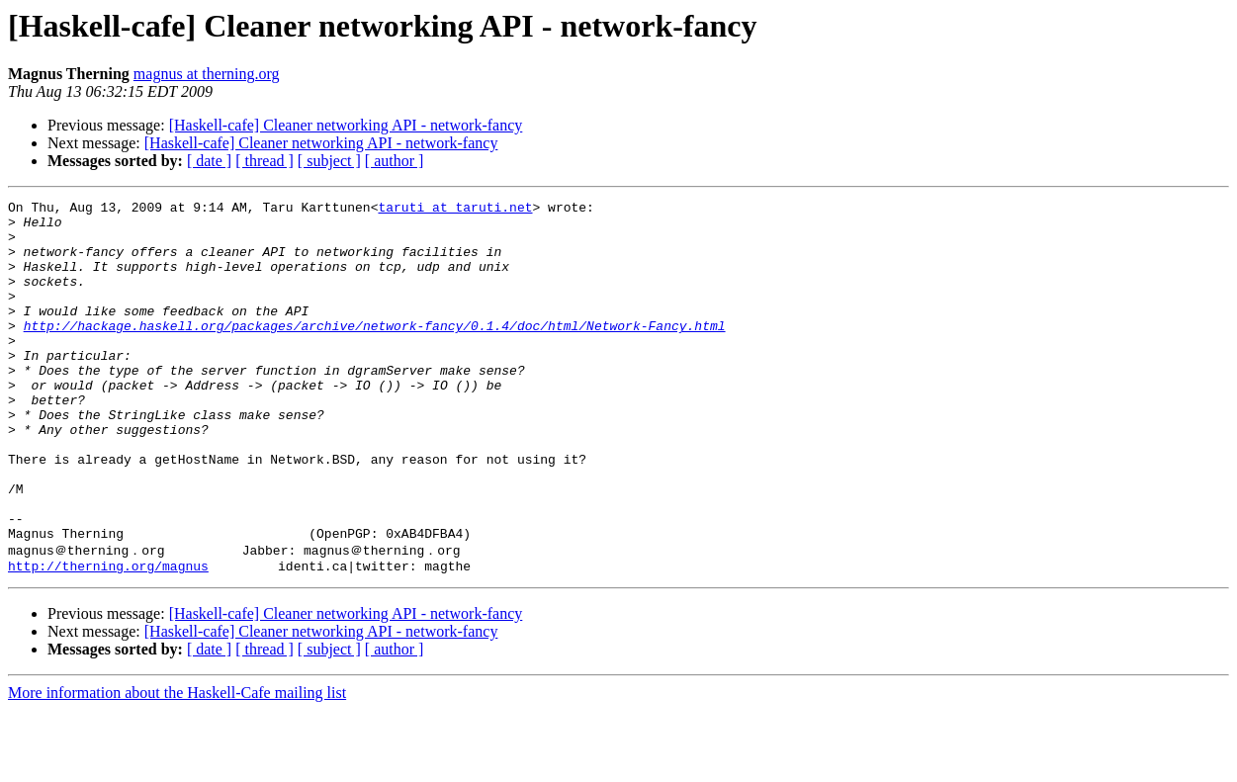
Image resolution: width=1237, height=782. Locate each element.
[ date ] (209, 160)
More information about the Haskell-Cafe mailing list (177, 764)
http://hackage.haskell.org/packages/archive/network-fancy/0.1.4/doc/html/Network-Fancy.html (375, 352)
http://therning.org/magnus (108, 638)
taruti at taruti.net (455, 209)
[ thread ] (264, 160)
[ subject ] (329, 160)
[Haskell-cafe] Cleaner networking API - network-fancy (346, 125)
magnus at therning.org (206, 73)
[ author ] (394, 160)
